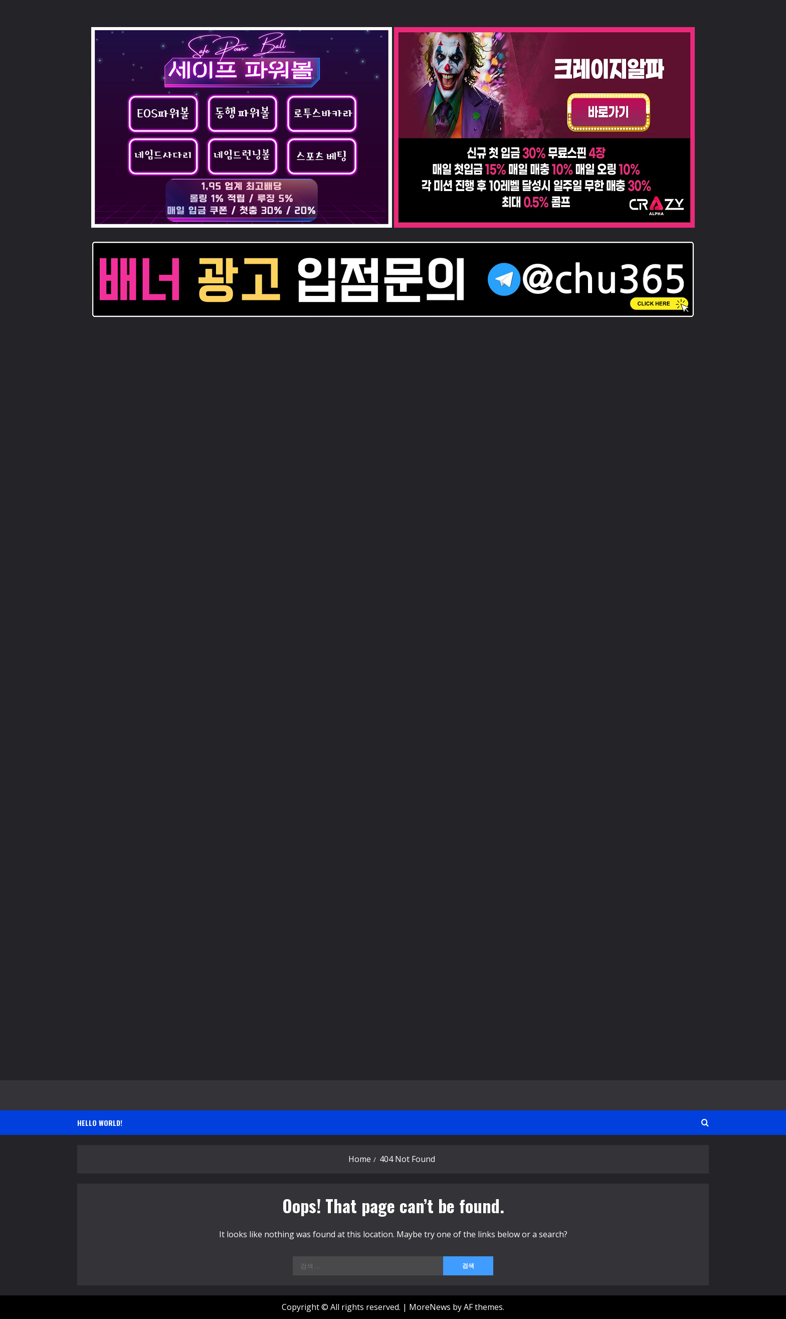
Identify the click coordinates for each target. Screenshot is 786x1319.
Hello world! (99, 1122)
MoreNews (430, 1306)
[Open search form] (705, 1122)
